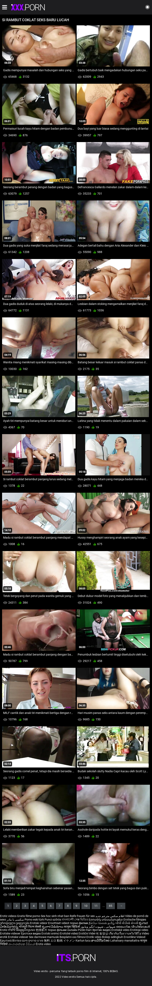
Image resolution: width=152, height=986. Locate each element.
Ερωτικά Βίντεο (11, 940)
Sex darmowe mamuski (44, 937)
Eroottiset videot (59, 923)
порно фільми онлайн (62, 930)
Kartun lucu (83, 940)
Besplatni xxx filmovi (73, 937)
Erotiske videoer (10, 933)
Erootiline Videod (134, 937)
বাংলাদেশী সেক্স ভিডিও (75, 919)
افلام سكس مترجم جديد (110, 916)
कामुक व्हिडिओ (72, 926)
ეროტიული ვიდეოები (15, 923)
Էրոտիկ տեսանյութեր (106, 919)
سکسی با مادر (15, 919)
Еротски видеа (31, 933)
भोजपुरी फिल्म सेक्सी (30, 926)
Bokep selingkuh (112, 937)
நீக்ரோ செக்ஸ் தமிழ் (102, 923)
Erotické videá (69, 933)
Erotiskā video (120, 930)
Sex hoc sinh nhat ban (55, 916)
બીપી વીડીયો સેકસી (126, 923)
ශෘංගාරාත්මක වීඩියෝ (22, 944)
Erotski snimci (50, 933)
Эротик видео (101, 930)
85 (110, 905)
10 (85, 905)
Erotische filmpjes (134, 919)
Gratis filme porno (28, 916)
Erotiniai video (139, 930)
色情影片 (42, 930)
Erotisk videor (39, 923)
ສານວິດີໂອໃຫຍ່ (100, 940)
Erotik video (94, 937)
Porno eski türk (34, 919)
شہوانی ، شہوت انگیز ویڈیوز (98, 926)
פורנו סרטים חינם (32, 940)
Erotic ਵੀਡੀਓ (8, 930)
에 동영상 (102, 933)
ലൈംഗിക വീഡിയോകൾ (133, 926)
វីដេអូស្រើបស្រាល (26, 930)
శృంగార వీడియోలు (53, 926)
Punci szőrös (53, 919)
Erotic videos (8, 916)
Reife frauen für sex (82, 916)
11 (96, 905)
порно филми (79, 923)
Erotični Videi (87, 933)
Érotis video (43, 944)
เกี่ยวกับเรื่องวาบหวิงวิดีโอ (125, 933)
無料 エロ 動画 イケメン (59, 940)
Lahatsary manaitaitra (125, 940)
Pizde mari (84, 930)
